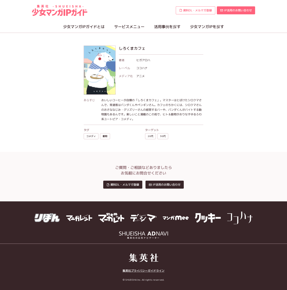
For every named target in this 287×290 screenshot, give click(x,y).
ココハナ (141, 68)
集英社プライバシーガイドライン (143, 271)
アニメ (140, 76)
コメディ (91, 136)
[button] (195, 10)
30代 (163, 136)
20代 (150, 136)
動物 (105, 136)
